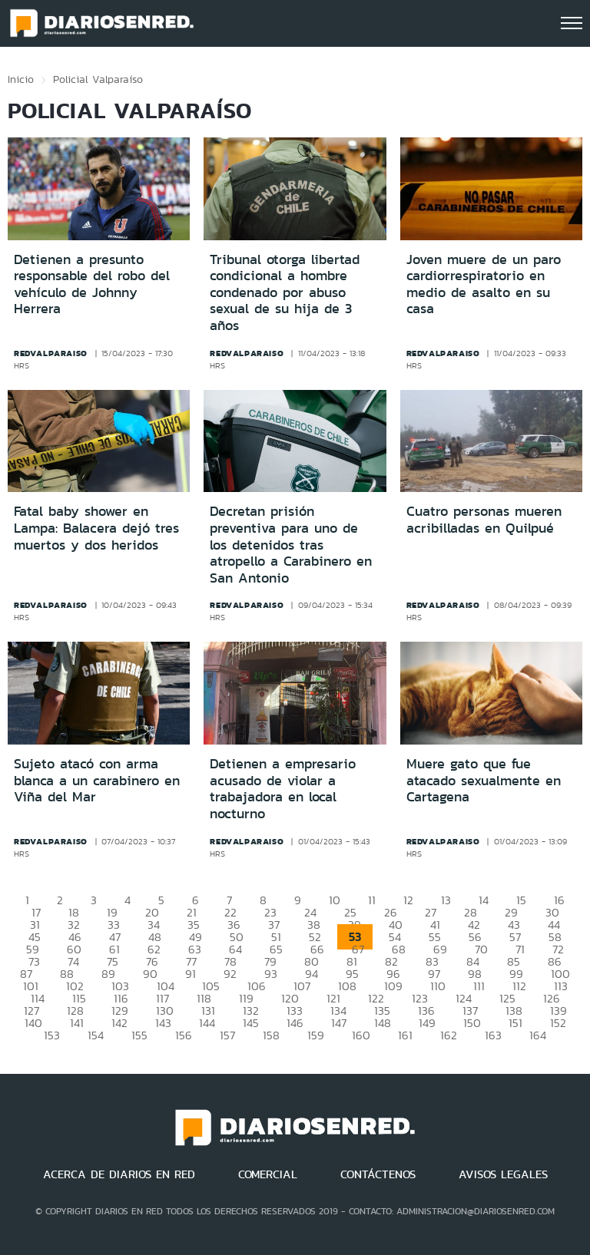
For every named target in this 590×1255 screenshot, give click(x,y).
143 (163, 1023)
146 (295, 1023)
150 (472, 1023)
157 (227, 1035)
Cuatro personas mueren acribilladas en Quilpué (484, 519)
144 (207, 1023)
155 (139, 1035)
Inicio (21, 79)
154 (96, 1035)
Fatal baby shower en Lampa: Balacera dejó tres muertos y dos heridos (96, 527)
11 (372, 900)
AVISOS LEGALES (503, 1174)
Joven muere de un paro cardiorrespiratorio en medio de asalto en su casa (483, 284)
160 (361, 1035)
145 (251, 1023)
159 (315, 1035)
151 (515, 1023)
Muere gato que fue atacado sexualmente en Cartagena (483, 780)
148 (382, 1023)
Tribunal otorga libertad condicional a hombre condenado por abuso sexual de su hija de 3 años (285, 292)
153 (52, 1035)
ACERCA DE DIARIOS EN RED (119, 1174)
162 (448, 1035)
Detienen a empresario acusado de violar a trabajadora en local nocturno (283, 789)
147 (338, 1023)
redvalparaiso (51, 353)
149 (427, 1023)
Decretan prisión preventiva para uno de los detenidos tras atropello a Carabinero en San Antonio (291, 544)
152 (558, 1023)
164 (537, 1035)
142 (119, 1023)
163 (493, 1035)
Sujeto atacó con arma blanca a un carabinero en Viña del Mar (97, 780)
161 (405, 1035)
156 (183, 1035)
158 (271, 1035)
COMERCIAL (267, 1174)
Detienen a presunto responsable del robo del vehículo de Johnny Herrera (92, 284)
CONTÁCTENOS (378, 1174)
